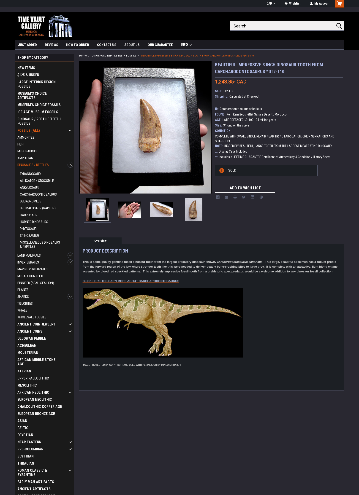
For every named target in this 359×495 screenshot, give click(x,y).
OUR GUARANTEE (160, 45)
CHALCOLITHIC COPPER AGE (39, 406)
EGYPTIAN (25, 435)
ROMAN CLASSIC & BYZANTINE (32, 472)
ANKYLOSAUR (29, 188)
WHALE (22, 310)
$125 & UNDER (28, 75)
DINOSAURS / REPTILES (33, 165)
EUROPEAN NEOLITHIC (34, 399)
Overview (100, 240)
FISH (20, 144)
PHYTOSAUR (28, 229)
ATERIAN (24, 371)
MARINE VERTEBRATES (32, 269)
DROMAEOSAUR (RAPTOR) (38, 208)
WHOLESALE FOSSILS (31, 317)
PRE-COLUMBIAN (30, 449)
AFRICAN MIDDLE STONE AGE (36, 362)
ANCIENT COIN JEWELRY (36, 324)
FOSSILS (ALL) (28, 130)
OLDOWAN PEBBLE (31, 338)
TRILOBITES (25, 303)
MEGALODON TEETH (30, 276)
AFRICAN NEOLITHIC (33, 392)
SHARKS (23, 297)
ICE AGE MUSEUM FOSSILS (37, 112)
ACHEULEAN (26, 345)
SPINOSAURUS (30, 236)
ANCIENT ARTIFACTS (34, 489)
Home (83, 55)
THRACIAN (25, 463)
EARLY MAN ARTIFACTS (35, 482)
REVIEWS (51, 45)
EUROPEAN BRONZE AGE (36, 414)
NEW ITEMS (26, 68)
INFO (186, 45)
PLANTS (22, 290)
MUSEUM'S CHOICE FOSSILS (39, 105)
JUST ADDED (27, 45)
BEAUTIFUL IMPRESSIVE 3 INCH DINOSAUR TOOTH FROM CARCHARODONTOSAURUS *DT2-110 (197, 55)
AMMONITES (25, 137)
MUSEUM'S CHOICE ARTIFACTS (32, 95)
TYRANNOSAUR (30, 174)
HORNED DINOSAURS (34, 222)
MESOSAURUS (27, 151)
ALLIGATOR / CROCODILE (37, 181)
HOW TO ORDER (77, 45)
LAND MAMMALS (29, 255)
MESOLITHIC (27, 385)
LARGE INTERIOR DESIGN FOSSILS (36, 84)
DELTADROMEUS (30, 201)
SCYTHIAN (25, 456)
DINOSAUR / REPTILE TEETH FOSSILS (39, 121)
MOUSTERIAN (27, 352)
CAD (271, 3)
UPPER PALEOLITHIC (33, 378)
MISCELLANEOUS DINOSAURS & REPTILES (40, 244)
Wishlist (292, 3)
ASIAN (22, 421)
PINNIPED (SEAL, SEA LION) (35, 283)
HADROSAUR (28, 215)
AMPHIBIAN (25, 158)
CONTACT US (106, 45)
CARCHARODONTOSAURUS (38, 194)
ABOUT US (132, 45)
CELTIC (22, 428)
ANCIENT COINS (29, 331)
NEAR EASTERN (29, 442)
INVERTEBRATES (28, 262)
